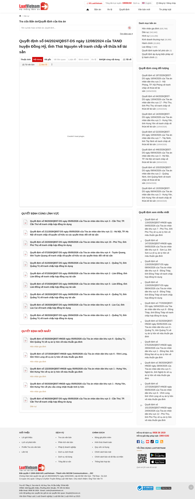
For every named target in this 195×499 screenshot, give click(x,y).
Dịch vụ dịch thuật (65, 452)
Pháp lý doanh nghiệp (67, 447)
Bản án (97, 9)
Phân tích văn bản (65, 442)
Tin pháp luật (165, 9)
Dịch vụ (136, 3)
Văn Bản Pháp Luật (27, 496)
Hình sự (145, 36)
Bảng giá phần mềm (103, 437)
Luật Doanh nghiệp (44, 496)
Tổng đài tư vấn (64, 462)
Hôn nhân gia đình (38, 346)
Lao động (146, 47)
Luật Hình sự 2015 (72, 496)
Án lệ (109, 9)
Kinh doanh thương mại (153, 39)
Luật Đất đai (59, 496)
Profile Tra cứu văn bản (31, 447)
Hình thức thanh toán (103, 442)
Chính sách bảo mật (103, 452)
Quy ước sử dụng (102, 447)
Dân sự (33, 406)
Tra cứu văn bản (64, 437)
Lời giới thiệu (27, 437)
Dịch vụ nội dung (65, 457)
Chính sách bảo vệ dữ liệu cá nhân (109, 457)
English (146, 3)
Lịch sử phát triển (29, 442)
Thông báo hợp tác (102, 462)
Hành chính (147, 43)
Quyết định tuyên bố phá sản (155, 50)
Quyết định (124, 9)
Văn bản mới (144, 9)
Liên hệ (25, 452)
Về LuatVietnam (94, 3)
